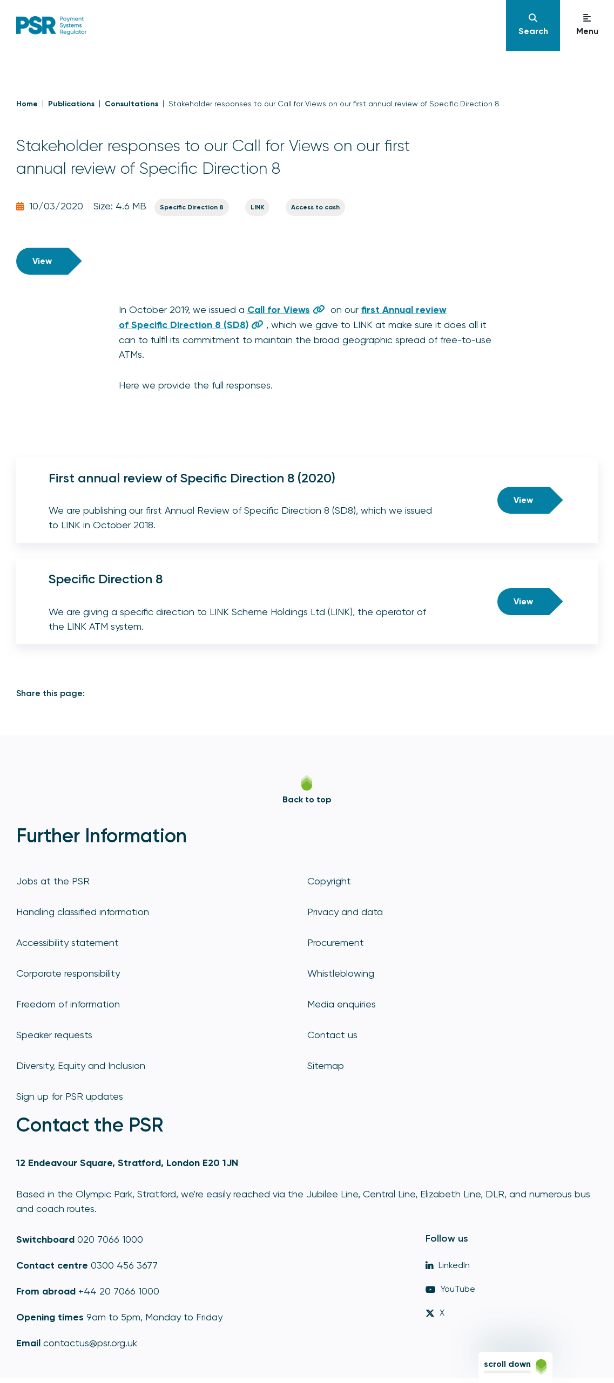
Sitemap (325, 1065)
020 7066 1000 (110, 1239)
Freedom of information (68, 1004)
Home (27, 103)
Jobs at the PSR (53, 881)
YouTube (450, 1289)
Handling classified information (82, 911)
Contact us (332, 1034)
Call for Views (278, 310)
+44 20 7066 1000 (118, 1291)
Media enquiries (341, 1004)
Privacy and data (345, 911)
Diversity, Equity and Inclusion (80, 1065)
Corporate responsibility (68, 973)
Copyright (329, 881)
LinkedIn (448, 1265)
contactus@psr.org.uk (90, 1342)
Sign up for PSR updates (69, 1096)
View (42, 261)
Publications (71, 103)
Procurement (335, 942)
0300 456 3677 (124, 1265)
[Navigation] (533, 25)
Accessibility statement (67, 942)
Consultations (131, 103)
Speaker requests (54, 1034)
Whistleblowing (340, 973)
